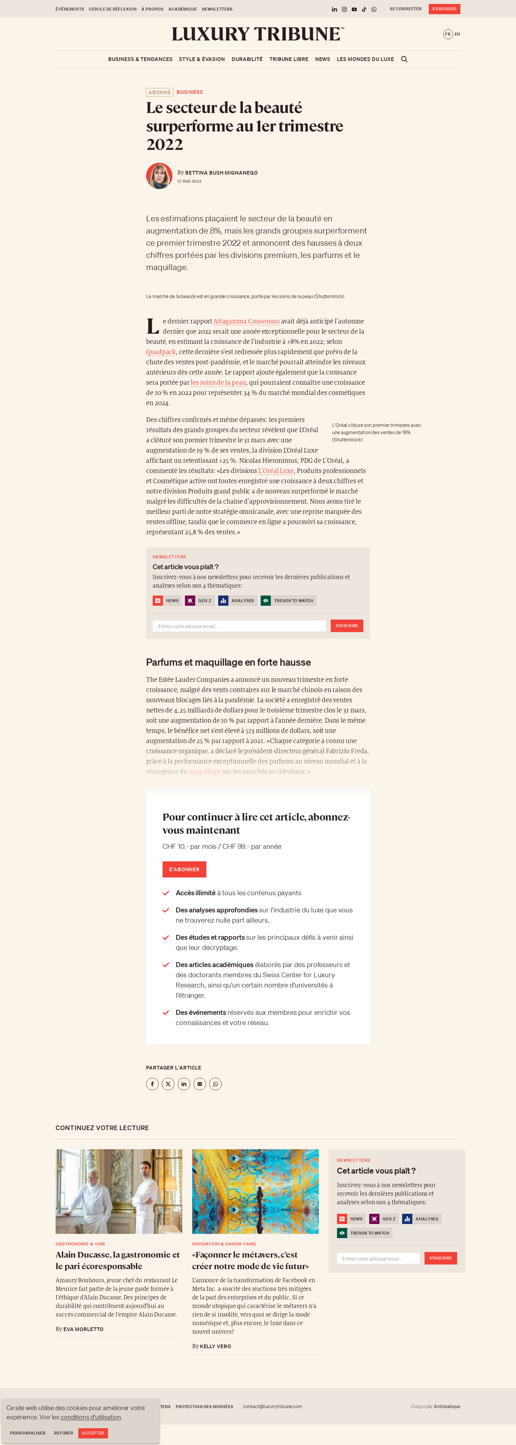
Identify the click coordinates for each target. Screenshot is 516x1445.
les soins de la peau (218, 382)
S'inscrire (347, 625)
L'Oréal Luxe (276, 471)
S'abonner (444, 9)
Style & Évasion (202, 59)
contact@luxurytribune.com (272, 1406)
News (323, 59)
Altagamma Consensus (247, 321)
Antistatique (447, 1406)
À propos (153, 9)
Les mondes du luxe (365, 59)
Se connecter (406, 9)
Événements (70, 9)
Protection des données (204, 1406)
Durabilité (247, 59)
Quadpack (161, 352)
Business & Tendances (140, 59)
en (457, 34)
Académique (182, 9)
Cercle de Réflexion (113, 9)
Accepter (93, 1433)
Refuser (63, 1433)
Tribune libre (289, 59)
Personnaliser (27, 1433)
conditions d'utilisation (91, 1417)
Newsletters (217, 9)
